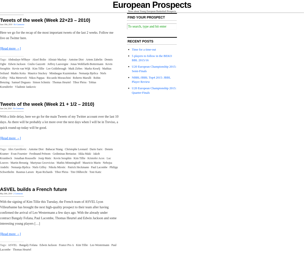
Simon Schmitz (41, 82)
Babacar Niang (54, 149)
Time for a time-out (144, 49)
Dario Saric (96, 149)
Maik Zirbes (75, 68)
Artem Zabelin (94, 59)
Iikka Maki (84, 153)
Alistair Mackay (57, 59)
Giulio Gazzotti (36, 64)
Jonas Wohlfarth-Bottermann (87, 64)
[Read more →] (10, 48)
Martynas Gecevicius (42, 162)
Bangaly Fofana (28, 245)
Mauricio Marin (91, 162)
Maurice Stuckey (37, 73)
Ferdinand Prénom (40, 153)
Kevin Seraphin (62, 158)
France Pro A (66, 245)
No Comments (19, 24)
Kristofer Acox (95, 158)
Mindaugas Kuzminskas (63, 73)
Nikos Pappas (37, 77)
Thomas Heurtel (61, 82)
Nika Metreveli (18, 77)
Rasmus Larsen (25, 172)
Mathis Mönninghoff (68, 162)
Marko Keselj (92, 68)
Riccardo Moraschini (59, 77)
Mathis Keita (18, 73)
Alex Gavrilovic (17, 149)
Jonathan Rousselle (25, 158)
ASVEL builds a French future (33, 189)
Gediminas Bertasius (64, 153)
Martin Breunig (19, 162)
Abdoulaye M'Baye (19, 59)
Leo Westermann (99, 245)
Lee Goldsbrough (56, 68)
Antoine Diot (76, 59)
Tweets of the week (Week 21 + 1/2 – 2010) (47, 104)
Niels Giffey (39, 167)
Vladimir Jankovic (25, 86)
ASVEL (12, 245)
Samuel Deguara (21, 82)
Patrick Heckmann (78, 167)
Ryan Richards (44, 172)
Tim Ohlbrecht (79, 172)
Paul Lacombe (99, 167)
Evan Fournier (19, 153)
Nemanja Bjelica (88, 73)
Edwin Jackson (16, 64)
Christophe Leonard (76, 149)
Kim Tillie (38, 68)
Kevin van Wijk (21, 68)
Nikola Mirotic (57, 167)
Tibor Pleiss (79, 82)
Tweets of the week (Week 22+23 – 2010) (45, 20)
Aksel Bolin (39, 59)
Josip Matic (45, 158)
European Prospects (152, 5)
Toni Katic (95, 172)
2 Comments (18, 194)
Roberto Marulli (82, 77)
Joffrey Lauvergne (58, 64)
